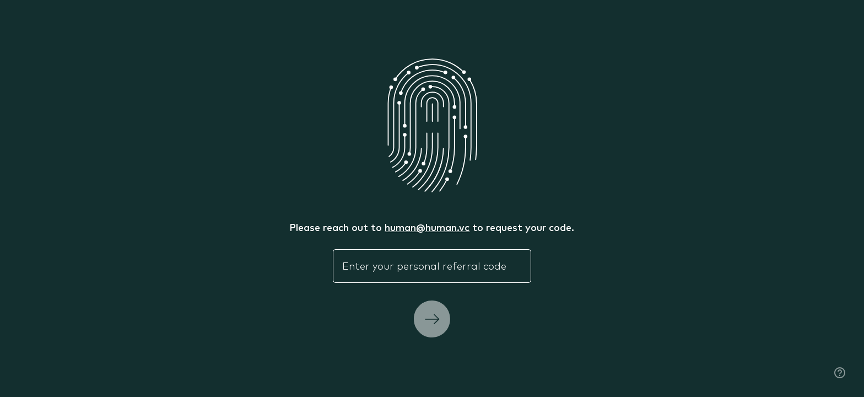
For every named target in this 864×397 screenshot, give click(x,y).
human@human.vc (427, 227)
